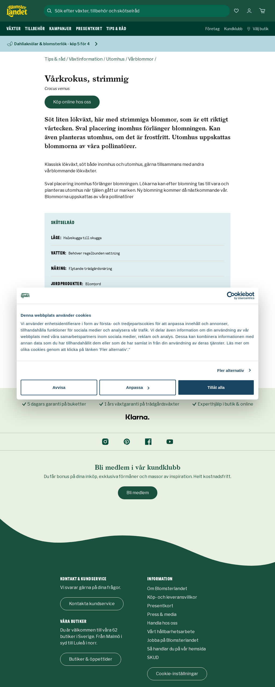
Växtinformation (86, 59)
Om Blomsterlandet (167, 588)
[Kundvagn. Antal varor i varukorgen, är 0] (262, 11)
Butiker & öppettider (90, 659)
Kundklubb (233, 28)
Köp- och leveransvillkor (172, 597)
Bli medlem (137, 492)
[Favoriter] (236, 11)
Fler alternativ (230, 370)
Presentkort (160, 605)
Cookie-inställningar (177, 673)
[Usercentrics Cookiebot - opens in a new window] (230, 295)
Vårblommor (141, 59)
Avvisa (59, 387)
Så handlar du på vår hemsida (176, 648)
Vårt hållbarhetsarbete (171, 631)
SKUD (153, 657)
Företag (212, 28)
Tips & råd (55, 59)
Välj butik (258, 28)
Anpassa (137, 387)
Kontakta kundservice (92, 603)
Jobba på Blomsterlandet (172, 640)
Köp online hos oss (72, 101)
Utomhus (115, 59)
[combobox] (141, 10)
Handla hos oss (162, 623)
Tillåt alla (216, 387)
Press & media (161, 614)
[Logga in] (249, 11)
